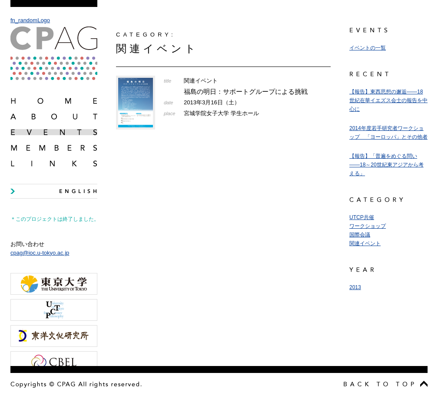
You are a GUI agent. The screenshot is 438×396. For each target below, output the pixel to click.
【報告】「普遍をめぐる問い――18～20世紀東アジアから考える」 (386, 164)
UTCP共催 (361, 217)
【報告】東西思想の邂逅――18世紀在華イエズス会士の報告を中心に (388, 100)
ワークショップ (367, 226)
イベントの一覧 (367, 48)
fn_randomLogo (53, 48)
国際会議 (359, 235)
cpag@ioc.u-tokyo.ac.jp (39, 253)
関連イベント (365, 243)
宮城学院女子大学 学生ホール (221, 113)
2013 (355, 287)
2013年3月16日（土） (212, 102)
